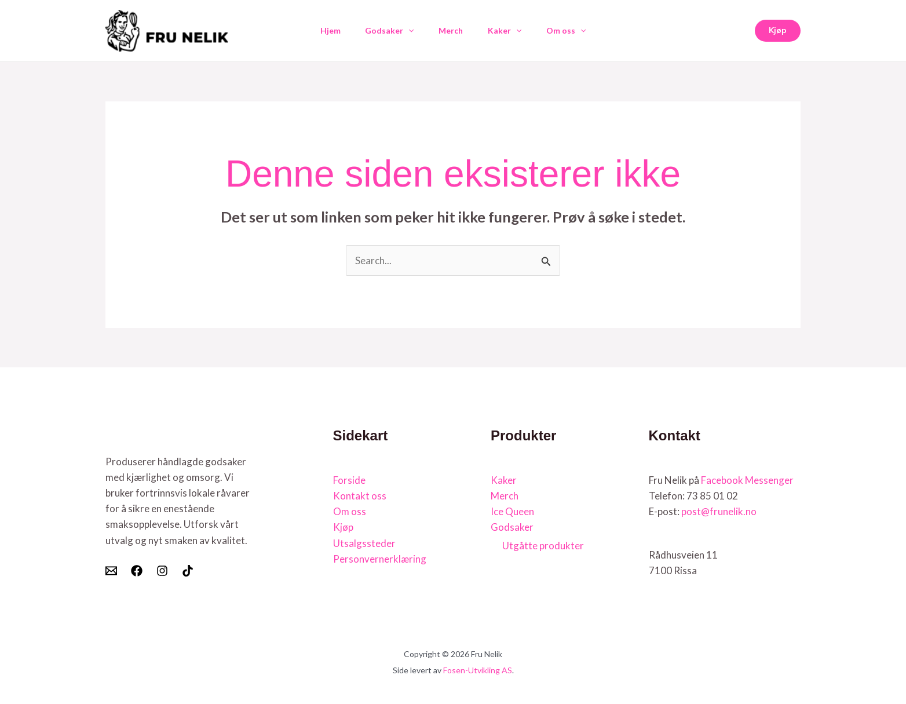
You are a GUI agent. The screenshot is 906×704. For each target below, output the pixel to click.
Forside (349, 480)
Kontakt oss (359, 496)
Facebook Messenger (747, 480)
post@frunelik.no (719, 511)
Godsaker (386, 30)
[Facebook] (137, 571)
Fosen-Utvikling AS (477, 670)
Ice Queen (512, 511)
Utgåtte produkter (543, 545)
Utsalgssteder (364, 543)
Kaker (507, 30)
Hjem (324, 30)
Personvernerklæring (379, 559)
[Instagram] (162, 571)
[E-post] (111, 571)
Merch (451, 30)
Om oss (572, 30)
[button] (405, 30)
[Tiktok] (187, 571)
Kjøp (343, 527)
